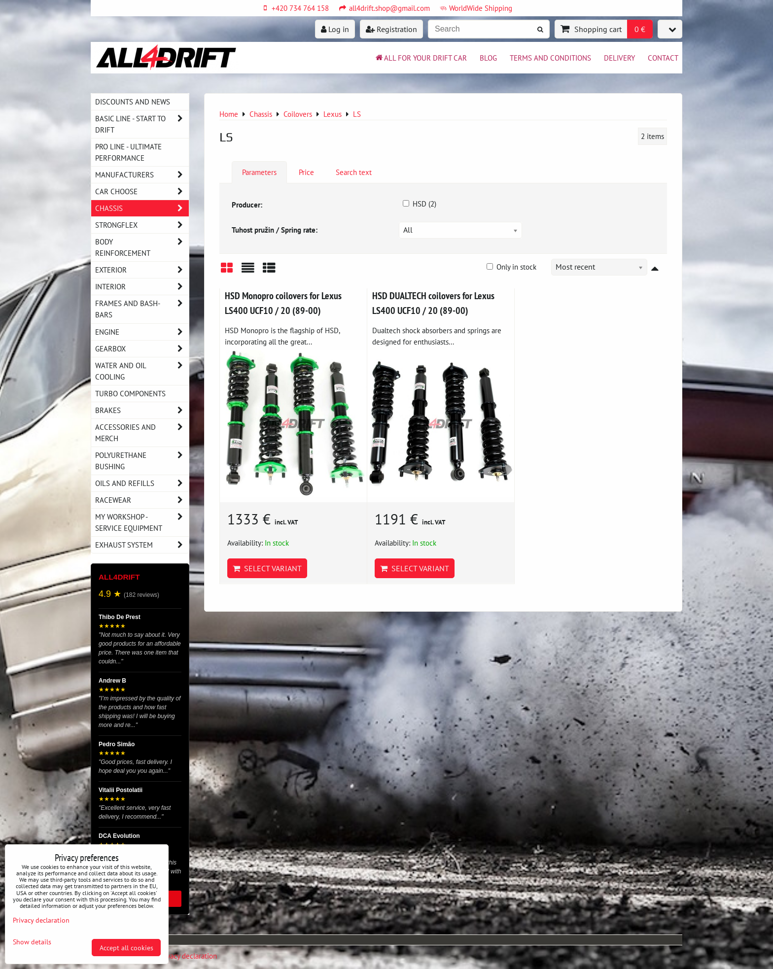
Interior (142, 286)
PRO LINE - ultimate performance (128, 152)
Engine (142, 332)
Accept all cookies (126, 947)
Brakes (142, 410)
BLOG (488, 58)
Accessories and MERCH (142, 433)
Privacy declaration (188, 956)
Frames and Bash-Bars (142, 309)
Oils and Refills (142, 483)
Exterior (142, 270)
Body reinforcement (142, 247)
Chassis (142, 208)
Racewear (142, 500)
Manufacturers (142, 175)
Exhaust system (142, 545)
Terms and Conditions (550, 58)
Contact (663, 58)
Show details (32, 942)
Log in (335, 29)
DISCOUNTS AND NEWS (132, 101)
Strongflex (142, 225)
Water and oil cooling (142, 371)
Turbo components (130, 393)
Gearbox (142, 349)
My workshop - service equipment (142, 522)
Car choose (142, 191)
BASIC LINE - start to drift (142, 124)
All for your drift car (420, 58)
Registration (391, 29)
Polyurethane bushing (142, 461)
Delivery (619, 58)
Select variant (267, 568)
